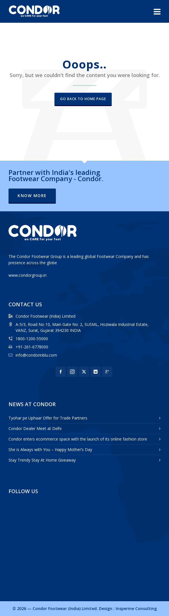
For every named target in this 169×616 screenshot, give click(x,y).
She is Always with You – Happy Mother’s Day (50, 449)
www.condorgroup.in (28, 275)
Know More (32, 195)
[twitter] (84, 372)
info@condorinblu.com (36, 355)
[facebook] (61, 372)
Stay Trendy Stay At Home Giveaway (42, 460)
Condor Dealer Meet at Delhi (35, 428)
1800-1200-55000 (32, 338)
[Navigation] (157, 11)
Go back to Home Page (83, 98)
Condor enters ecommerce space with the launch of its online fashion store (78, 439)
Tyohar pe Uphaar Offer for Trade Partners (48, 418)
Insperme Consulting (136, 608)
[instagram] (72, 372)
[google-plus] (107, 372)
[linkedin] (95, 372)
